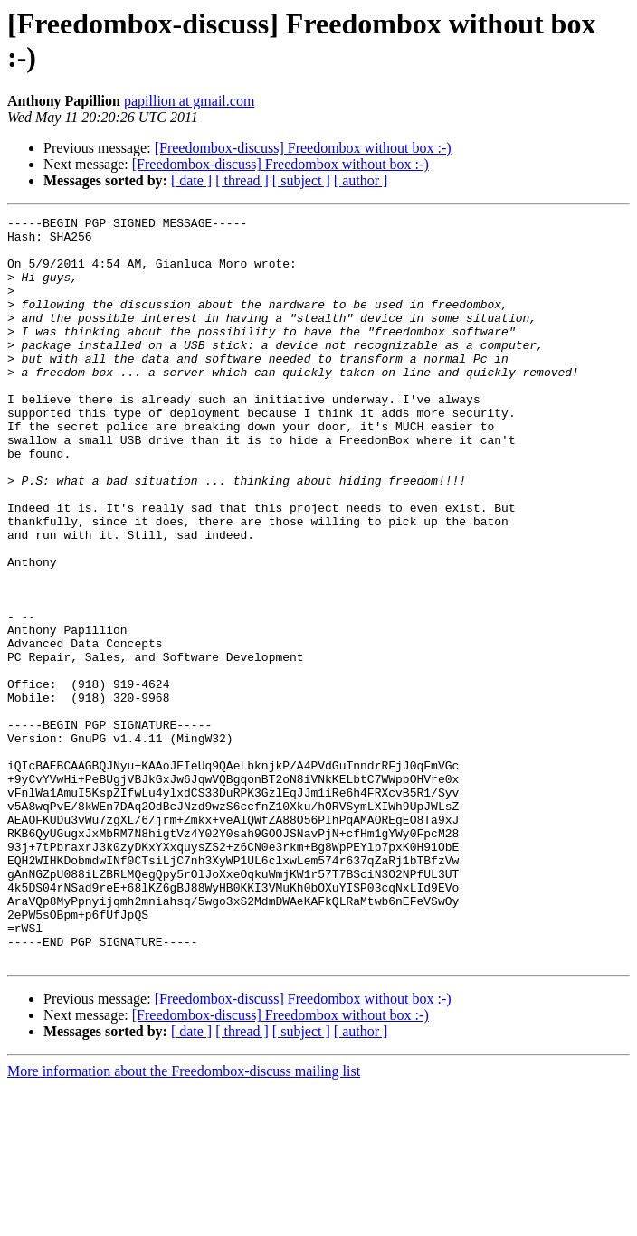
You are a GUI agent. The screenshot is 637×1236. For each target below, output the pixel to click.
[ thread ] (242, 180)
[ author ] (361, 180)
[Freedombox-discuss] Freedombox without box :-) (303, 148)
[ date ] (191, 180)
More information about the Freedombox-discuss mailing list (183, 1220)
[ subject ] (301, 180)
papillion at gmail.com (189, 101)
